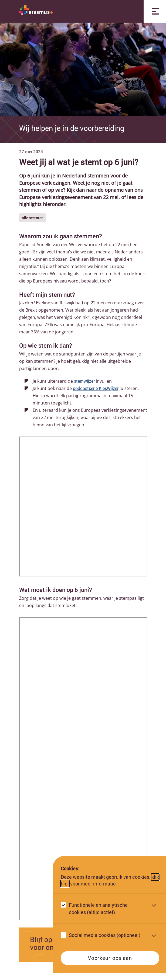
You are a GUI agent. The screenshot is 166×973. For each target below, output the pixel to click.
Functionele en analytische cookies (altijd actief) (98, 908)
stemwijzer (84, 381)
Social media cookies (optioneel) (104, 935)
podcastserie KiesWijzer (95, 388)
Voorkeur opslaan (110, 958)
